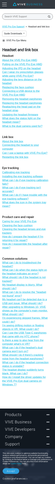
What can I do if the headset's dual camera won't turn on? (22, 349)
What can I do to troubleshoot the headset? (21, 264)
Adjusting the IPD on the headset (21, 68)
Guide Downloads (13, 33)
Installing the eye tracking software (22, 176)
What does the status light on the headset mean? (21, 120)
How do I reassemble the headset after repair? (25, 246)
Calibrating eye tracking (16, 172)
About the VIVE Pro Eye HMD (19, 60)
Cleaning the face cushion (17, 225)
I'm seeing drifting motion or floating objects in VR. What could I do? (23, 327)
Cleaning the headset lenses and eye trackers (24, 231)
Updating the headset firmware (20, 114)
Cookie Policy (16, 464)
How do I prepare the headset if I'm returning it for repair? (22, 238)
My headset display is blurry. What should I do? (22, 286)
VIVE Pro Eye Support (13, 26)
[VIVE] (27, 4)
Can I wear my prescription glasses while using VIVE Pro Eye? (22, 74)
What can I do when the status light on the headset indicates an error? (24, 271)
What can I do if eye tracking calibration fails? (25, 182)
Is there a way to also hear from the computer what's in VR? (23, 342)
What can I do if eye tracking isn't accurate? (21, 189)
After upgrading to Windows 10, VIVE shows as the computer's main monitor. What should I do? (25, 310)
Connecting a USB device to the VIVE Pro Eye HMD (21, 93)
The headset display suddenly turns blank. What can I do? (23, 371)
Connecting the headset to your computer (20, 147)
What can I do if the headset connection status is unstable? (25, 364)
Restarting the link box (15, 157)
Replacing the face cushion (18, 87)
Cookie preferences (14, 478)
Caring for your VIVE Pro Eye (19, 221)
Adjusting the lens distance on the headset (22, 81)
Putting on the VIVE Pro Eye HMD (22, 64)
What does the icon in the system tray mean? (24, 204)
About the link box (12, 141)
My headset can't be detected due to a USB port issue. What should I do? (24, 301)
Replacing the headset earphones (22, 103)
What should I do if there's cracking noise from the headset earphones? (23, 356)
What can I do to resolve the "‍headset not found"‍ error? (24, 294)
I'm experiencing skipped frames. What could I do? (25, 320)
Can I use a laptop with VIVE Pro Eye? (24, 152)
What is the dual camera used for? (22, 126)
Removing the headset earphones (22, 98)
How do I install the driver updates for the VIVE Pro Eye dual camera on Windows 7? (24, 381)
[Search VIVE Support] (48, 17)
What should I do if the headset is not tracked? (24, 279)
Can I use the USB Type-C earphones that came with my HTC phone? (24, 334)
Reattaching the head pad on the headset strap (21, 108)
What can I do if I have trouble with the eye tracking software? (24, 196)
